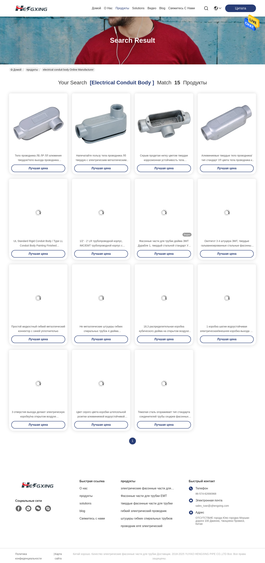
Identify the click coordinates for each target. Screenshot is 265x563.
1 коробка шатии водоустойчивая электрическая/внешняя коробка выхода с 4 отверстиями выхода (227, 331)
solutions (138, 8)
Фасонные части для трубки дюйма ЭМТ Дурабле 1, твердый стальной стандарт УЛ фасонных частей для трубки (164, 246)
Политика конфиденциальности (28, 556)
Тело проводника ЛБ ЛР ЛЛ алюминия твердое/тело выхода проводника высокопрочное (38, 160)
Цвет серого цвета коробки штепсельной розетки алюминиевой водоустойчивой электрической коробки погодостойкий (101, 416)
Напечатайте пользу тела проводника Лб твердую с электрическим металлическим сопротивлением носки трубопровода (101, 160)
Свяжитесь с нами (181, 8)
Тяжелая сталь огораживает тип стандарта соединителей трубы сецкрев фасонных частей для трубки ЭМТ (164, 416)
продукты (122, 8)
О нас (108, 8)
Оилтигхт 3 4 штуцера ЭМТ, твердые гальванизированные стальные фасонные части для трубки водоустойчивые (227, 246)
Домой (96, 8)
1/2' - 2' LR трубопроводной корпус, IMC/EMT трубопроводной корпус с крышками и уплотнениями (101, 246)
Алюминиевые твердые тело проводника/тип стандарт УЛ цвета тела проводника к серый (226, 160)
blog (162, 8)
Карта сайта (58, 556)
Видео (152, 8)
